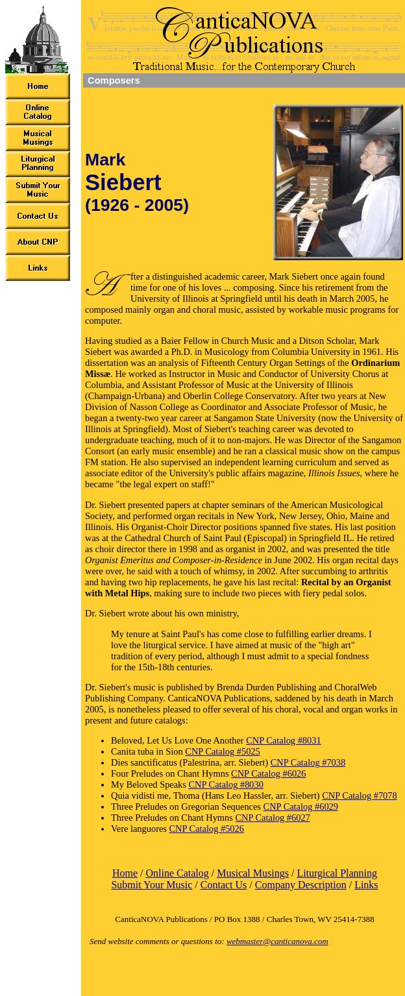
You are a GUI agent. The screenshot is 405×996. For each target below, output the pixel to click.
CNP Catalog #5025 (222, 751)
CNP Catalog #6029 (301, 806)
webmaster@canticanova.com (277, 941)
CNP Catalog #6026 (268, 773)
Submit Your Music (151, 884)
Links (366, 884)
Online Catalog (176, 873)
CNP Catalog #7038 (308, 762)
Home (125, 873)
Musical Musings (253, 873)
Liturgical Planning (337, 873)
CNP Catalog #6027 (272, 817)
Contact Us (224, 884)
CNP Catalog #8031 (283, 740)
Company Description (301, 884)
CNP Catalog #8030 (226, 784)
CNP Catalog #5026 (206, 828)
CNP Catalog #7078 (359, 795)
